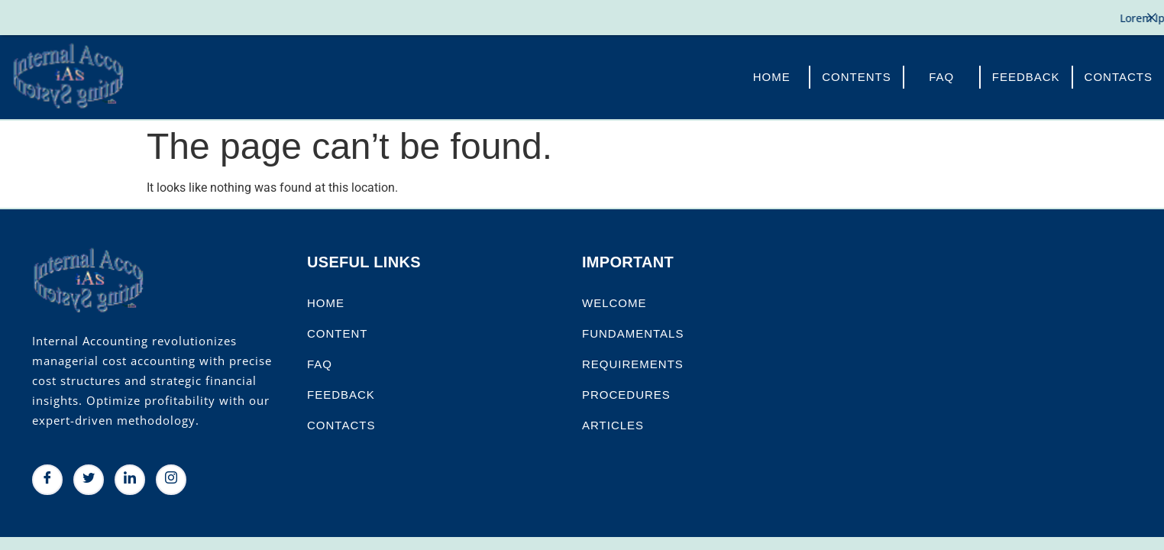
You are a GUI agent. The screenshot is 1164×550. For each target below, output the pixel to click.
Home (772, 75)
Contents (856, 75)
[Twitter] (88, 478)
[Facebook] (47, 478)
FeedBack (1026, 75)
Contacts (1119, 75)
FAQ (941, 75)
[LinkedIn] (130, 478)
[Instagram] (171, 478)
